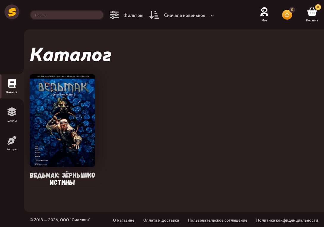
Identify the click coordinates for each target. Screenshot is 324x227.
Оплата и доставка (161, 220)
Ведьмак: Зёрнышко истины (62, 178)
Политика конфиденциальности (287, 220)
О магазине (123, 220)
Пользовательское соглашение (217, 220)
